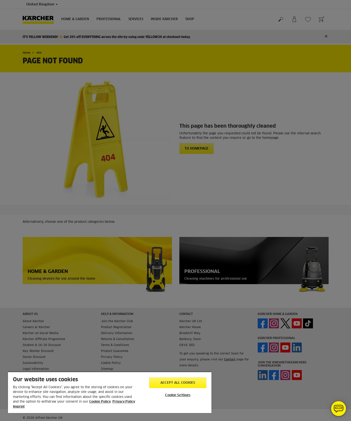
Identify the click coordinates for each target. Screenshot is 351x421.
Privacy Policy (123, 401)
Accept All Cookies (177, 382)
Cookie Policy (100, 401)
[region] (109, 392)
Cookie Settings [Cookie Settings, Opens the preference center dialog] (177, 395)
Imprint (19, 406)
